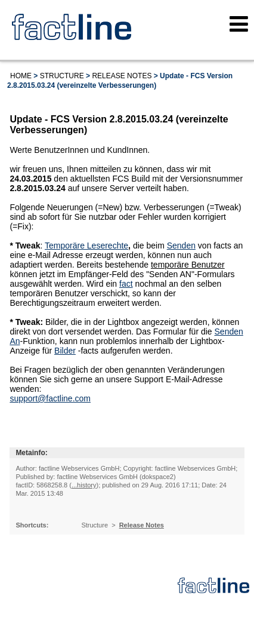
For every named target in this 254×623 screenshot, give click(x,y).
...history (84, 485)
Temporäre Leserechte (86, 245)
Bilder (65, 350)
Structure (62, 76)
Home (21, 76)
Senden (181, 245)
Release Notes (121, 76)
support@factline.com (50, 398)
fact (126, 284)
